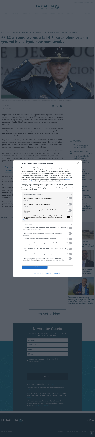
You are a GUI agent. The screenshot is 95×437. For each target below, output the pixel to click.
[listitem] (47, 194)
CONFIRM (34, 267)
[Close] (78, 164)
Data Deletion (37, 273)
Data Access (47, 273)
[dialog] (47, 218)
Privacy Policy (57, 273)
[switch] (69, 198)
